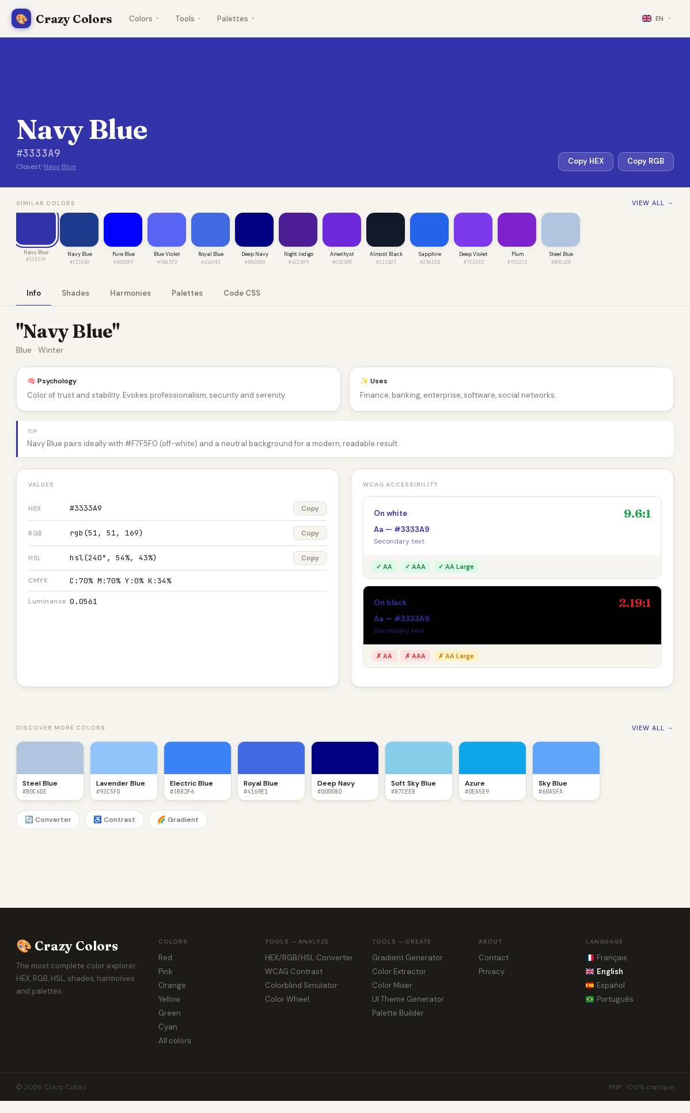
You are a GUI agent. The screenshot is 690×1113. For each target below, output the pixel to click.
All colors (174, 1041)
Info (33, 294)
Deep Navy (254, 254)
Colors (144, 19)
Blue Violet (167, 254)
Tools (188, 19)
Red (165, 958)
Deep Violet (473, 254)
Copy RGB (645, 162)
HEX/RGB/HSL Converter (309, 958)
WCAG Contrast (294, 972)
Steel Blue (561, 254)
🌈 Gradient (178, 820)
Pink (165, 972)
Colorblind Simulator (301, 986)
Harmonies (130, 294)
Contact (494, 958)
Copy (310, 509)
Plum (517, 254)
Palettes (236, 19)
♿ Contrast (114, 820)
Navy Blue (60, 166)
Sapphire (430, 254)
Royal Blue (210, 254)
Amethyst (342, 254)
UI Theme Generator (408, 1000)
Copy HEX (585, 162)
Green (169, 1013)
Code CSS (241, 294)
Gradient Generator (407, 958)
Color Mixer (392, 986)
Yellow (169, 1000)
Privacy (492, 972)
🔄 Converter (48, 820)
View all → (653, 203)
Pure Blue (123, 254)
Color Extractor (399, 972)
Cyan (167, 1027)
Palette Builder (398, 1013)
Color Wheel (287, 1000)
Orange (172, 986)
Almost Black (386, 254)
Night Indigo (298, 254)
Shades (75, 294)
